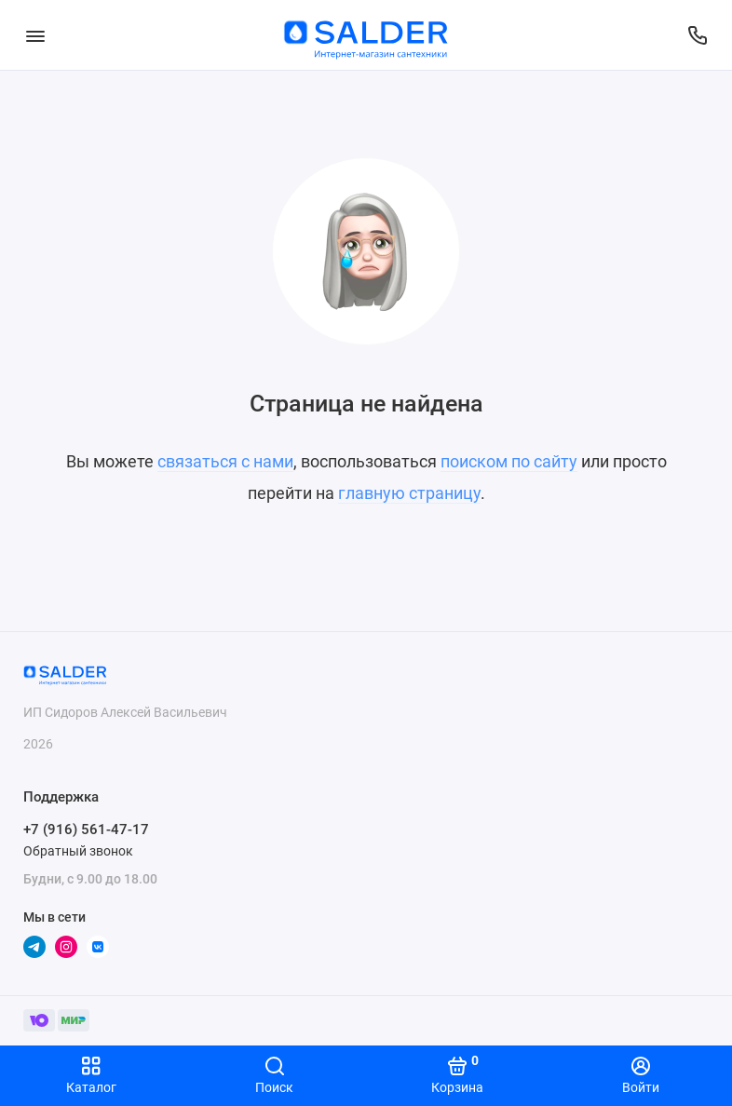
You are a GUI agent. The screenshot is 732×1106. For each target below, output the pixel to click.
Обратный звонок (78, 850)
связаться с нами (225, 461)
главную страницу (409, 493)
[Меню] (35, 35)
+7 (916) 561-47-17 (86, 829)
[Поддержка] (697, 35)
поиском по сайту (509, 461)
